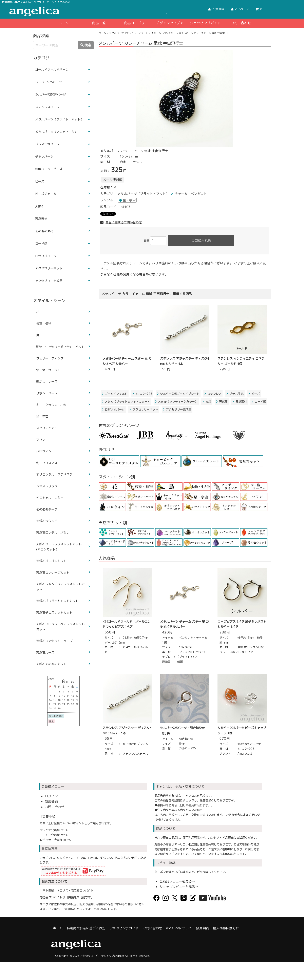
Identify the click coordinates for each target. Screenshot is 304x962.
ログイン (51, 796)
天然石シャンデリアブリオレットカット (60, 586)
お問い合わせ (240, 23)
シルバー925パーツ (48, 82)
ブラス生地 (235, 394)
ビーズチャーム (45, 194)
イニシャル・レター (49, 498)
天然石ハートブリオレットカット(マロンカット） (59, 546)
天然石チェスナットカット (54, 612)
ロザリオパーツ (113, 409)
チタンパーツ (44, 156)
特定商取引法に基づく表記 (86, 928)
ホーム (63, 23)
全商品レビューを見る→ (177, 881)
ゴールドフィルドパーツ (52, 69)
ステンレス (213, 394)
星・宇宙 (129, 200)
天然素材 (239, 401)
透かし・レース (46, 381)
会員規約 (202, 928)
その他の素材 (44, 231)
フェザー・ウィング (49, 358)
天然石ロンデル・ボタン (53, 532)
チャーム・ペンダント (163, 33)
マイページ (240, 9)
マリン (40, 440)
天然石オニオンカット (51, 561)
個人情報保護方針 (226, 928)
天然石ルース (45, 652)
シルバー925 (142, 394)
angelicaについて (179, 928)
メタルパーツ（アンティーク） (56, 132)
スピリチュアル (46, 428)
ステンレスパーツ (47, 107)
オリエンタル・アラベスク (54, 474)
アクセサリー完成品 (177, 409)
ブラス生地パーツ (47, 144)
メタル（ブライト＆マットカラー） (126, 401)
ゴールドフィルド (115, 394)
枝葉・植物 (43, 323)
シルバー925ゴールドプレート (178, 394)
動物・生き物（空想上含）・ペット (60, 347)
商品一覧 (99, 23)
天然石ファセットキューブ (54, 641)
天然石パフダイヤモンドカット (57, 601)
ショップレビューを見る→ (178, 886)
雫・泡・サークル (48, 370)
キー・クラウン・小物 (51, 405)
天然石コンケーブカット (53, 572)
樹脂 (206, 401)
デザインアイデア (170, 23)
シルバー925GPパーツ (50, 94)
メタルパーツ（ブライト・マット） (128, 33)
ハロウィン (43, 451)
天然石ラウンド (46, 521)
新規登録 (51, 801)
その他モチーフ (46, 509)
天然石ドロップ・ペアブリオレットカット (60, 626)
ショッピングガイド (205, 23)
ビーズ (254, 394)
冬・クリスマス (46, 463)
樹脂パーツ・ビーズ (48, 169)
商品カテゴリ (134, 23)
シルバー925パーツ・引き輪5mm (182, 728)
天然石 (222, 401)
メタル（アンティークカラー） (176, 401)
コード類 (258, 401)
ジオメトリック (46, 486)
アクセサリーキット (143, 409)
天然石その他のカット (51, 664)
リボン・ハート (46, 393)
